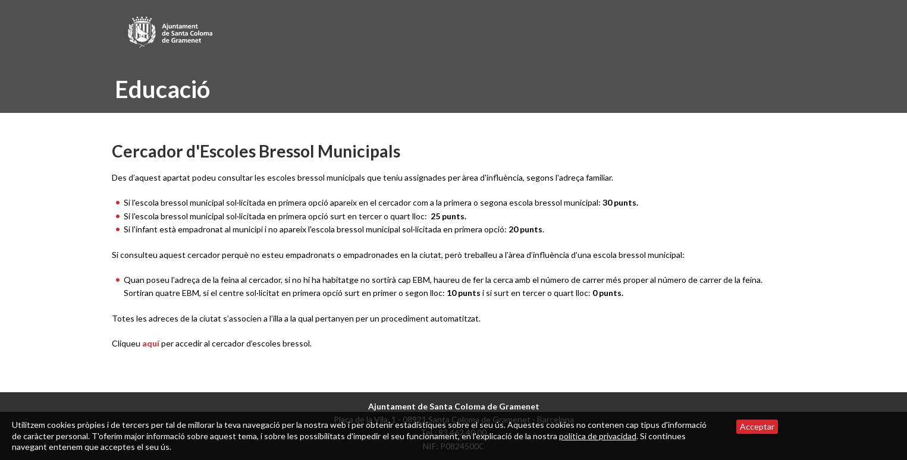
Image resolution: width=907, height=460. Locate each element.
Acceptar (757, 426)
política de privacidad (597, 436)
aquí (150, 343)
